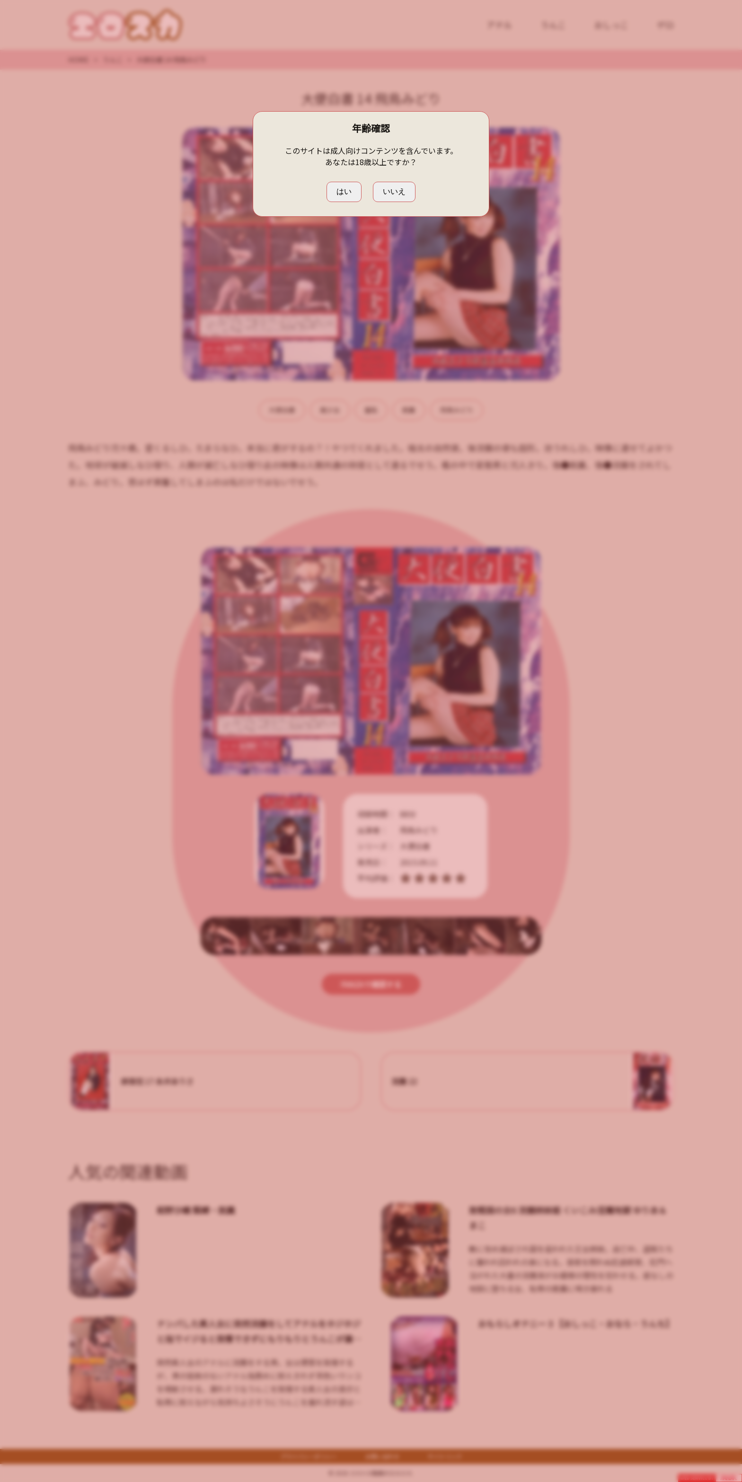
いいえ (394, 191)
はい (344, 191)
